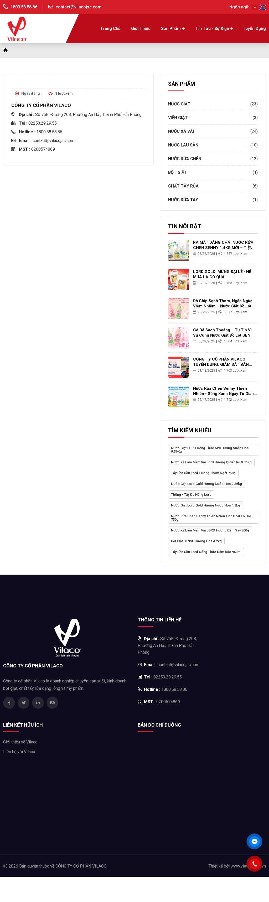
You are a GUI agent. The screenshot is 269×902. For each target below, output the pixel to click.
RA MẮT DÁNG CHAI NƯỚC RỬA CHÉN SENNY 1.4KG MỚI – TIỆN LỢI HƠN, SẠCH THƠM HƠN (223, 247)
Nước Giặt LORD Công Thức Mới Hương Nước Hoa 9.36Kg (210, 449)
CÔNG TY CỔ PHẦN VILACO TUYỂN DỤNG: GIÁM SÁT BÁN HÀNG (221, 364)
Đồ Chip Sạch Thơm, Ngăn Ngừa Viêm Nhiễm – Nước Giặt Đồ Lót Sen (222, 306)
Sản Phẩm (171, 28)
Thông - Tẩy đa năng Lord (191, 494)
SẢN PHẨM (181, 84)
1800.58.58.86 (24, 6)
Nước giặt (179, 104)
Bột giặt (177, 172)
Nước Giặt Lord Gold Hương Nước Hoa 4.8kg (205, 505)
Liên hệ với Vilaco (19, 751)
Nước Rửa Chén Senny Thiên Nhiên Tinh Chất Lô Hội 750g (211, 517)
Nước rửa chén (184, 158)
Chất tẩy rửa (183, 186)
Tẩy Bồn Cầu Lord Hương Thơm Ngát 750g (203, 473)
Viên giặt (178, 117)
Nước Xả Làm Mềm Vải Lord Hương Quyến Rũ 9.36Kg (211, 462)
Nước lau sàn (183, 145)
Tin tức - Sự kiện (212, 28)
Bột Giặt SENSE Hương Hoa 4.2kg (196, 541)
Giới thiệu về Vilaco (20, 741)
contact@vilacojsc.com (78, 6)
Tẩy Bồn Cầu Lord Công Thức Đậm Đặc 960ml (206, 552)
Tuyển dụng (254, 28)
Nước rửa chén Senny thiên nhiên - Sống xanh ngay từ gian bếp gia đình (223, 393)
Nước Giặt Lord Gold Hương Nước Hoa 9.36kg (206, 484)
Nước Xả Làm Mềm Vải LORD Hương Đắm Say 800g (210, 530)
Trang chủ (110, 28)
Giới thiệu (141, 28)
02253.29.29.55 (34, 123)
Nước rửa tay (183, 199)
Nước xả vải (181, 131)
